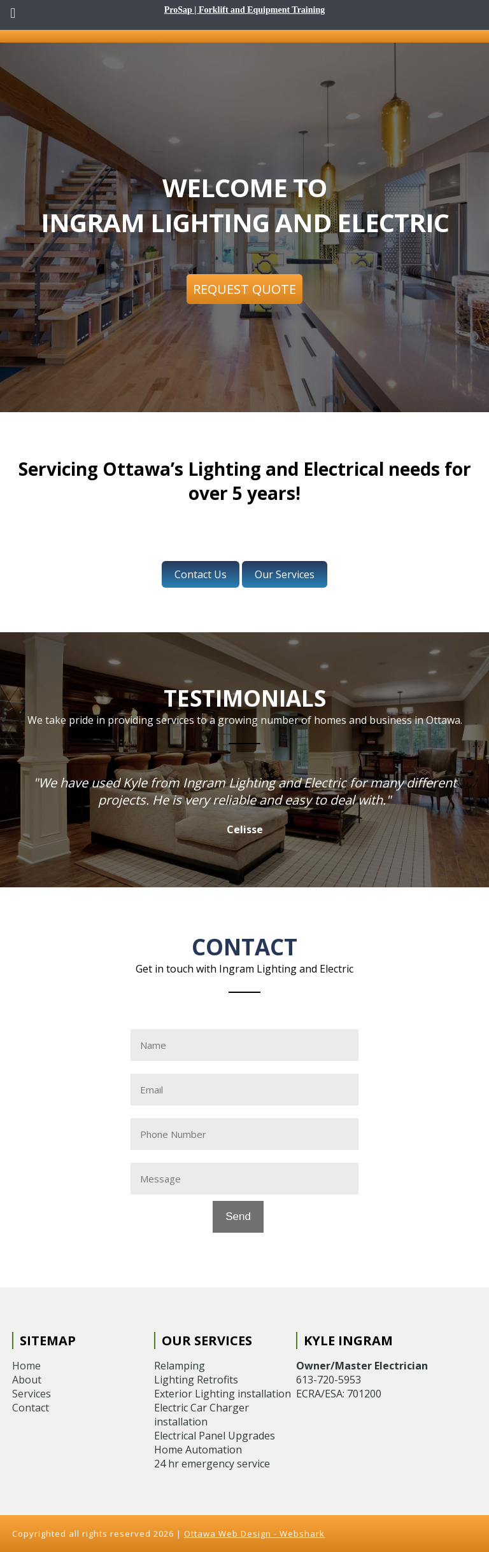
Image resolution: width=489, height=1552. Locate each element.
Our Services (285, 574)
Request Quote (244, 289)
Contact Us (200, 574)
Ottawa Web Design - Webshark (254, 1533)
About (26, 1380)
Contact (30, 1408)
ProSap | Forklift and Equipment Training (244, 10)
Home (26, 1366)
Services (31, 1394)
